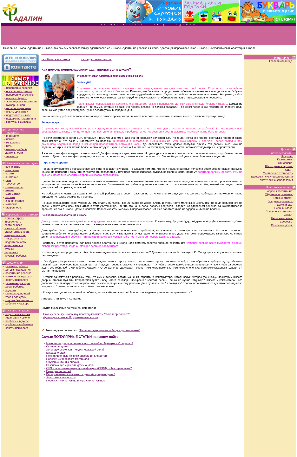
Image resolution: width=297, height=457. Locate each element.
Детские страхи (283, 197)
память (9, 139)
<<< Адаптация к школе (96, 59)
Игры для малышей (58, 371)
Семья (289, 214)
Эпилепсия (286, 163)
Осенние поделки (57, 346)
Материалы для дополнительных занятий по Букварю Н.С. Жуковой (89, 343)
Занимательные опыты (60, 377)
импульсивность (14, 235)
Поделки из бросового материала (67, 358)
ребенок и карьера (15, 303)
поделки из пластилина (19, 118)
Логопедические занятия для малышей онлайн (76, 349)
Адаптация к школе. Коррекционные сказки (70, 317)
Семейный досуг (283, 225)
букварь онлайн (14, 105)
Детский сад (286, 204)
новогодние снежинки (18, 94)
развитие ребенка (15, 266)
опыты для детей (15, 111)
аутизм (8, 248)
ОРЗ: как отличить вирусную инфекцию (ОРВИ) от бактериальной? (89, 368)
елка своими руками (17, 91)
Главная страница (282, 61)
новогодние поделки (17, 87)
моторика (10, 204)
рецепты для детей (16, 293)
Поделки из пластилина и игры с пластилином (75, 380)
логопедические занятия (20, 101)
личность (10, 156)
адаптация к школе (16, 317)
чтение (8, 190)
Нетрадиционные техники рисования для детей (76, 355)
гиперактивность (14, 238)
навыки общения (14, 228)
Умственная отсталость (279, 173)
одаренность (12, 207)
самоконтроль (12, 187)
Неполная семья (283, 218)
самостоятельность (16, 231)
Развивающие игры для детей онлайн (70, 365)
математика (11, 193)
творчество (11, 183)
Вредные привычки (281, 201)
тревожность (11, 221)
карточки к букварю (17, 121)
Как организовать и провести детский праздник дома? (80, 374)
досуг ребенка (13, 286)
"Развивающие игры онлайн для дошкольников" (109, 330)
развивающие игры (17, 108)
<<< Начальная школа (55, 59)
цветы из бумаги (15, 98)
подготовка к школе (17, 115)
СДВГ (290, 169)
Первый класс (284, 208)
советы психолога (15, 279)
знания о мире (13, 200)
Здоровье (287, 221)
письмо (8, 197)
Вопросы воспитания (280, 191)
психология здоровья (17, 276)
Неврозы (288, 156)
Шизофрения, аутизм (280, 166)
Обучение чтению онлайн (62, 361)
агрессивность (12, 245)
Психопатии (286, 159)
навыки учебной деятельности (14, 151)
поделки (9, 290)
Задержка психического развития (272, 176)
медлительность (14, 242)
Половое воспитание (280, 211)
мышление (11, 142)
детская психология (16, 269)
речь (7, 145)
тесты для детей (14, 296)
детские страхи (13, 218)
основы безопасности (17, 300)
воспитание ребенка (16, 273)
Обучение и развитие (280, 194)
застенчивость (12, 224)
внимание (11, 135)
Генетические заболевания (276, 179)
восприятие (11, 166)
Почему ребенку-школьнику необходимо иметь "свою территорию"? (86, 314)
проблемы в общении (17, 324)
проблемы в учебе (15, 321)
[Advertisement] (148, 35)
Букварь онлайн (56, 352)
